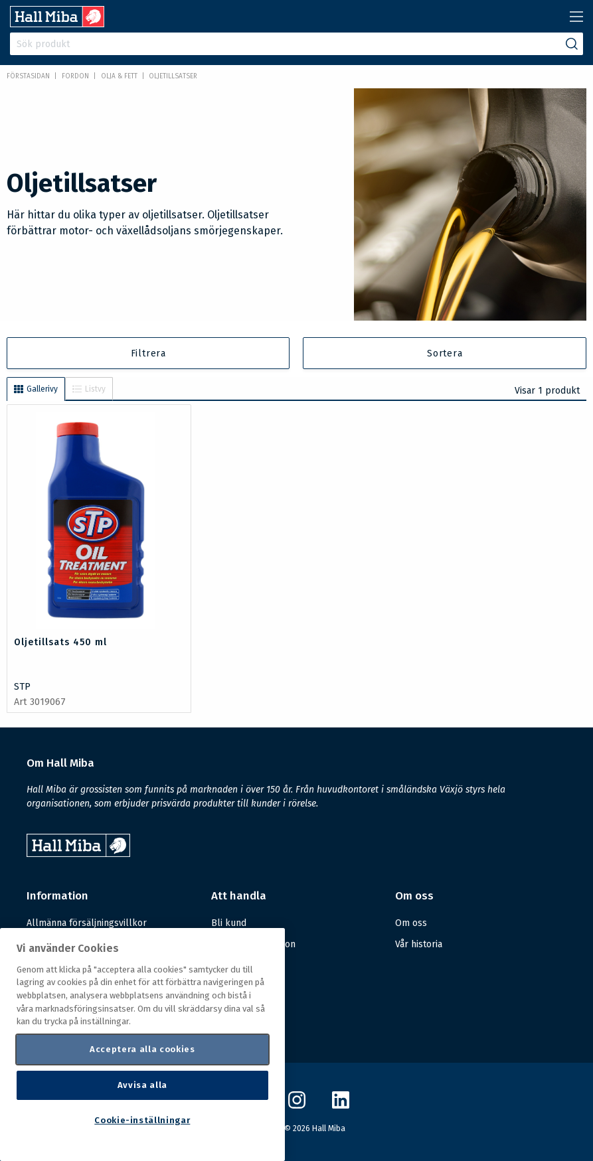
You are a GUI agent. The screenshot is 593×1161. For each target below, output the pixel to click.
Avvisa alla (142, 1085)
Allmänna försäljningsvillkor (87, 923)
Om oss (411, 923)
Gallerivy (36, 389)
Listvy (89, 389)
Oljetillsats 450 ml (60, 642)
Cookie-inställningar (142, 1120)
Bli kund (228, 923)
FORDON (75, 76)
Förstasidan (28, 76)
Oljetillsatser (173, 76)
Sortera (445, 353)
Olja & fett (119, 76)
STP (22, 686)
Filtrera (148, 353)
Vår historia (418, 944)
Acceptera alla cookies (142, 1049)
